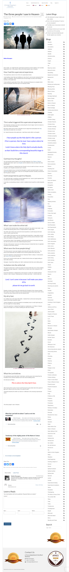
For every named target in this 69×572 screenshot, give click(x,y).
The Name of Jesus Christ (54, 494)
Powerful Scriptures (52, 386)
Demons (50, 157)
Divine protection (52, 164)
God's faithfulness (52, 239)
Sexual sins (50, 447)
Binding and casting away (54, 84)
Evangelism (50, 185)
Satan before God (52, 426)
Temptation (50, 489)
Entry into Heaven (52, 180)
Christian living (51, 124)
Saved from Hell (51, 433)
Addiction (50, 49)
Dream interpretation (52, 171)
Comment (6, 496)
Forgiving (50, 208)
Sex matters (50, 442)
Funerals (50, 215)
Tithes (49, 499)
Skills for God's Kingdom (53, 452)
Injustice (50, 295)
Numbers (50, 339)
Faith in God (50, 189)
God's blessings (51, 232)
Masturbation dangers (53, 330)
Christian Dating (51, 119)
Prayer (49, 389)
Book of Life (50, 100)
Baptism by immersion (53, 75)
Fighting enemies (52, 201)
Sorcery (49, 464)
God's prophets (51, 253)
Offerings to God (51, 344)
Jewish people (51, 311)
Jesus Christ (31, 16)
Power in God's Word (53, 379)
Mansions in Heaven (52, 325)
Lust (49, 318)
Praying (49, 391)
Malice (49, 323)
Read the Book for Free (35, 2)
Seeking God (51, 438)
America (50, 58)
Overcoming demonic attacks (54, 349)
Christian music (51, 131)
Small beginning (51, 459)
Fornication (50, 210)
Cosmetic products (52, 142)
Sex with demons (52, 445)
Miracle (49, 332)
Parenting (50, 356)
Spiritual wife (51, 473)
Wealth (49, 510)
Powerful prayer (51, 384)
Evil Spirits (50, 187)
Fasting (49, 194)
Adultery (50, 51)
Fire (49, 203)
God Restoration (51, 225)
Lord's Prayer (51, 316)
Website (33, 510)
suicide (49, 478)
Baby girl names (51, 70)
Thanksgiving (51, 492)
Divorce (49, 166)
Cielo (5, 467)
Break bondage (51, 107)
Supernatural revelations (37, 16)
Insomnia (50, 297)
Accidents (50, 44)
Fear (49, 199)
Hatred (49, 264)
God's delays (51, 236)
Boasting (50, 93)
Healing (49, 267)
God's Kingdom (51, 243)
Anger (49, 63)
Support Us (57, 2)
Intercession (50, 300)
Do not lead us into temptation (13, 455)
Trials (49, 501)
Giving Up (50, 217)
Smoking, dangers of (52, 461)
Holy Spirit (27, 16)
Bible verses (50, 82)
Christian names (51, 133)
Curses (49, 147)
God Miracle (50, 220)
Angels (49, 60)
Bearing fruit (50, 77)
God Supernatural (52, 227)
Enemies (50, 178)
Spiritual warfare (51, 471)
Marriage (50, 328)
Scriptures (50, 435)
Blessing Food (51, 86)
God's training (51, 260)
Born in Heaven (51, 105)
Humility (49, 290)
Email (19, 510)
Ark (48, 65)
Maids (49, 321)
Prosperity (50, 400)
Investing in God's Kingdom (54, 302)
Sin (48, 450)
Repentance (50, 405)
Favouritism (50, 196)
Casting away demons (53, 110)
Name (5, 510)
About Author (8, 472)
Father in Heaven (37, 161)
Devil (49, 159)
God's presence (51, 250)
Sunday (49, 480)
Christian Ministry (52, 128)
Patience (50, 363)
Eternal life (18, 16)
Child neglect (51, 114)
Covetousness (51, 145)
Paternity (50, 360)
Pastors (49, 358)
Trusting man (51, 506)
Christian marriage (52, 126)
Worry (49, 517)
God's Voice (50, 262)
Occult (49, 342)
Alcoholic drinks (51, 56)
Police (49, 370)
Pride (49, 393)
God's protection (51, 255)
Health (49, 269)
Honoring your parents (53, 285)
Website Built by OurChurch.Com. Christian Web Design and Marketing (14, 569)
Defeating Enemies (52, 152)
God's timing (50, 257)
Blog (51, 2)
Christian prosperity (52, 135)
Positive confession (52, 375)
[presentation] (14, 518)
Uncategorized (51, 508)
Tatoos (49, 487)
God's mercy (51, 246)
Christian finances (52, 121)
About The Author (45, 2)
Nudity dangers (51, 335)
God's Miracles (51, 248)
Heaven (49, 274)
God (7, 171)
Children (50, 117)
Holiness (50, 278)
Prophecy (50, 398)
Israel (49, 304)
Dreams (49, 173)
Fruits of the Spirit (52, 213)
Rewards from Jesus (52, 414)
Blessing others (51, 89)
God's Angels (51, 229)
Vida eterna (35, 467)
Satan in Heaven (51, 428)
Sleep (49, 454)
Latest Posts (16, 472)
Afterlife (49, 53)
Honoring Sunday (52, 283)
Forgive (49, 206)
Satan (49, 424)
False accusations (52, 192)
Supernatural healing (52, 482)
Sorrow (49, 466)
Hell (49, 276)
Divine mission (51, 161)
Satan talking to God (52, 431)
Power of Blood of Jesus (53, 382)
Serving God (51, 440)
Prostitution (50, 403)
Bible (49, 79)
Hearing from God (52, 271)
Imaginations (51, 292)
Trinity (49, 503)
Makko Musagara (8, 16)
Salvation (50, 421)
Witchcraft (50, 513)
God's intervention (52, 241)
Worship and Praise (52, 520)
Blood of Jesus (51, 91)
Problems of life (51, 396)
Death (49, 150)
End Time (50, 175)
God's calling (51, 234)
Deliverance (50, 154)
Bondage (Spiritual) (52, 96)
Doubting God (51, 168)
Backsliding (50, 72)
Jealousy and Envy (52, 307)
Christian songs (51, 138)
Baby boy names (52, 67)
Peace (49, 365)
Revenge (50, 412)
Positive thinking (51, 377)
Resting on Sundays (52, 407)
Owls (49, 353)
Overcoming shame (52, 351)
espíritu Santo (8, 467)
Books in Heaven (52, 103)
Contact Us (28, 5)
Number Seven (51, 337)
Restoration (50, 410)
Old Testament (51, 346)
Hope (49, 288)
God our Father (22, 16)
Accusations (50, 46)
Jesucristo (20, 467)
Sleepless (50, 457)
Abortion (50, 42)
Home (27, 2)
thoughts (21, 162)
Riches (49, 417)
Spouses (50, 475)
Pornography (51, 372)
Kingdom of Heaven (52, 314)
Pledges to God (51, 367)
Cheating (50, 112)
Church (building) (52, 140)
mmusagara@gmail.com (31, 561)
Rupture (49, 419)
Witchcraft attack (51, 515)
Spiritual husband (52, 468)
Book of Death (51, 98)
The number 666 (51, 496)
